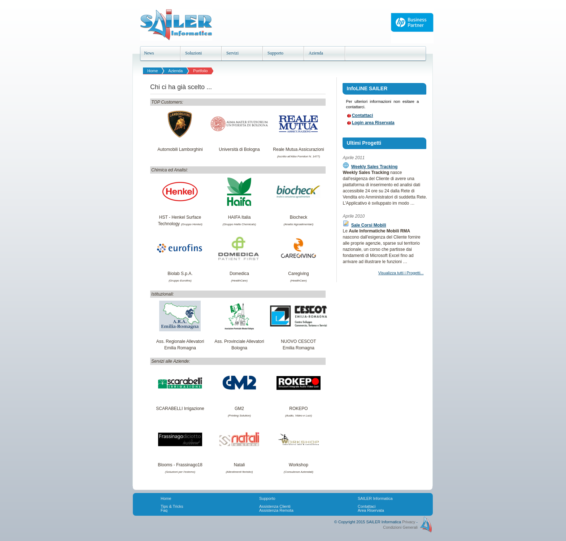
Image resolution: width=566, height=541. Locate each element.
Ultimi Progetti (364, 143)
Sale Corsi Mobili (368, 225)
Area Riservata (371, 510)
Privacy (408, 522)
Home (152, 71)
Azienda (175, 71)
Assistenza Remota (276, 510)
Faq (164, 510)
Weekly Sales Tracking (374, 166)
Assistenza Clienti (275, 506)
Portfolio (200, 71)
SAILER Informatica (375, 498)
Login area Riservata (373, 122)
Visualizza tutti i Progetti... (401, 273)
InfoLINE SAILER (367, 88)
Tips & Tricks (172, 506)
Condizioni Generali (400, 527)
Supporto (267, 498)
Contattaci (362, 115)
